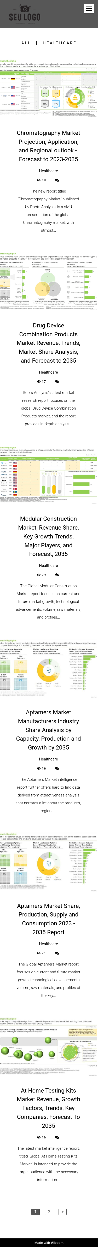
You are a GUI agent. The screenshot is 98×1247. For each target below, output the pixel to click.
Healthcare (60, 43)
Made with (49, 1243)
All (26, 43)
